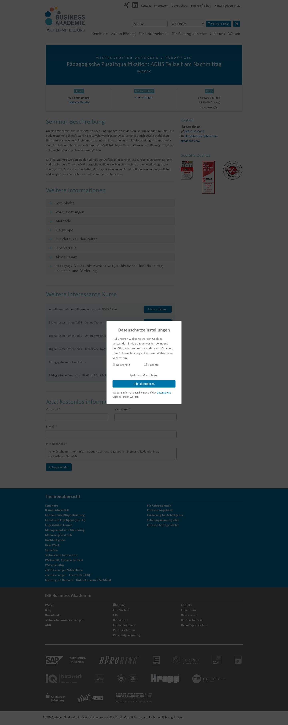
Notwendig (121, 364)
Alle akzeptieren (144, 384)
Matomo (151, 364)
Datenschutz (164, 392)
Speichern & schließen (144, 375)
